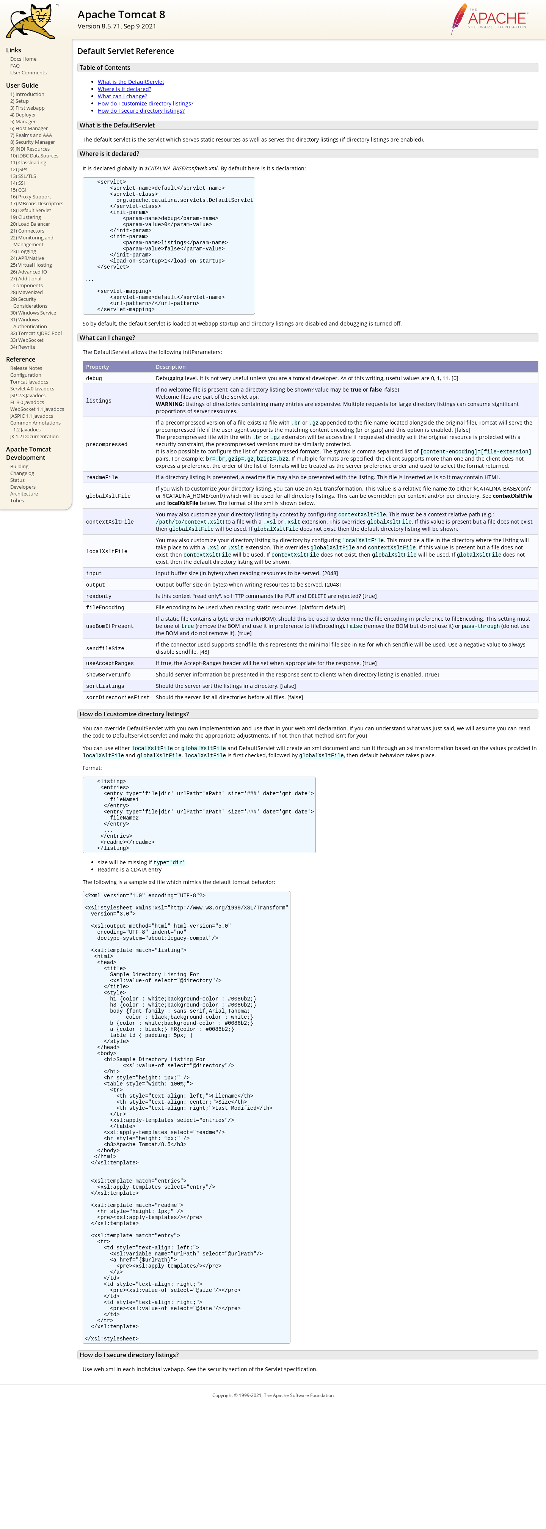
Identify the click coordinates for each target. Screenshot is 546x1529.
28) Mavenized (26, 292)
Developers (23, 486)
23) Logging (23, 251)
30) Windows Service (33, 312)
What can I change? (122, 96)
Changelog (22, 473)
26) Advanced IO (28, 271)
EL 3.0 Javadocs (27, 402)
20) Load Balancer (30, 223)
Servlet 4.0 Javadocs (32, 388)
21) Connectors (27, 230)
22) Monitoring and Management (31, 241)
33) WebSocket (27, 340)
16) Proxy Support (30, 196)
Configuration (25, 374)
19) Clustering (25, 217)
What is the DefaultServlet (131, 81)
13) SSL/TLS (23, 176)
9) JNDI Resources (30, 148)
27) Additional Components (26, 282)
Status (17, 480)
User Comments (28, 72)
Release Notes (26, 368)
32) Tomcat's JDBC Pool (36, 333)
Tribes (17, 500)
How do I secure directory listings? (141, 110)
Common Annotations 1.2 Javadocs (35, 426)
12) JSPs (18, 169)
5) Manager (23, 121)
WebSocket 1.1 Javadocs (37, 409)
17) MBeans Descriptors (36, 203)
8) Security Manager (32, 141)
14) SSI (17, 182)
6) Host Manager (29, 128)
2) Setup (19, 101)
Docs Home (23, 58)
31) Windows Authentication (28, 323)
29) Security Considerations (28, 302)
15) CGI (18, 189)
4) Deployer (23, 114)
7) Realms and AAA (31, 135)
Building (19, 466)
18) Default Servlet (30, 210)
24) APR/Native (27, 258)
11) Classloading (28, 162)
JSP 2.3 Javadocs (28, 395)
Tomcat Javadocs (29, 381)
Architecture (24, 493)
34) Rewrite (22, 346)
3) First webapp (27, 107)
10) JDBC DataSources (34, 155)
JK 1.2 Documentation (34, 436)
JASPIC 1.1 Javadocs (31, 415)
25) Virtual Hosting (31, 264)
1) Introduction (27, 94)
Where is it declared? (124, 89)
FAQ (15, 65)
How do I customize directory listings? (145, 103)
